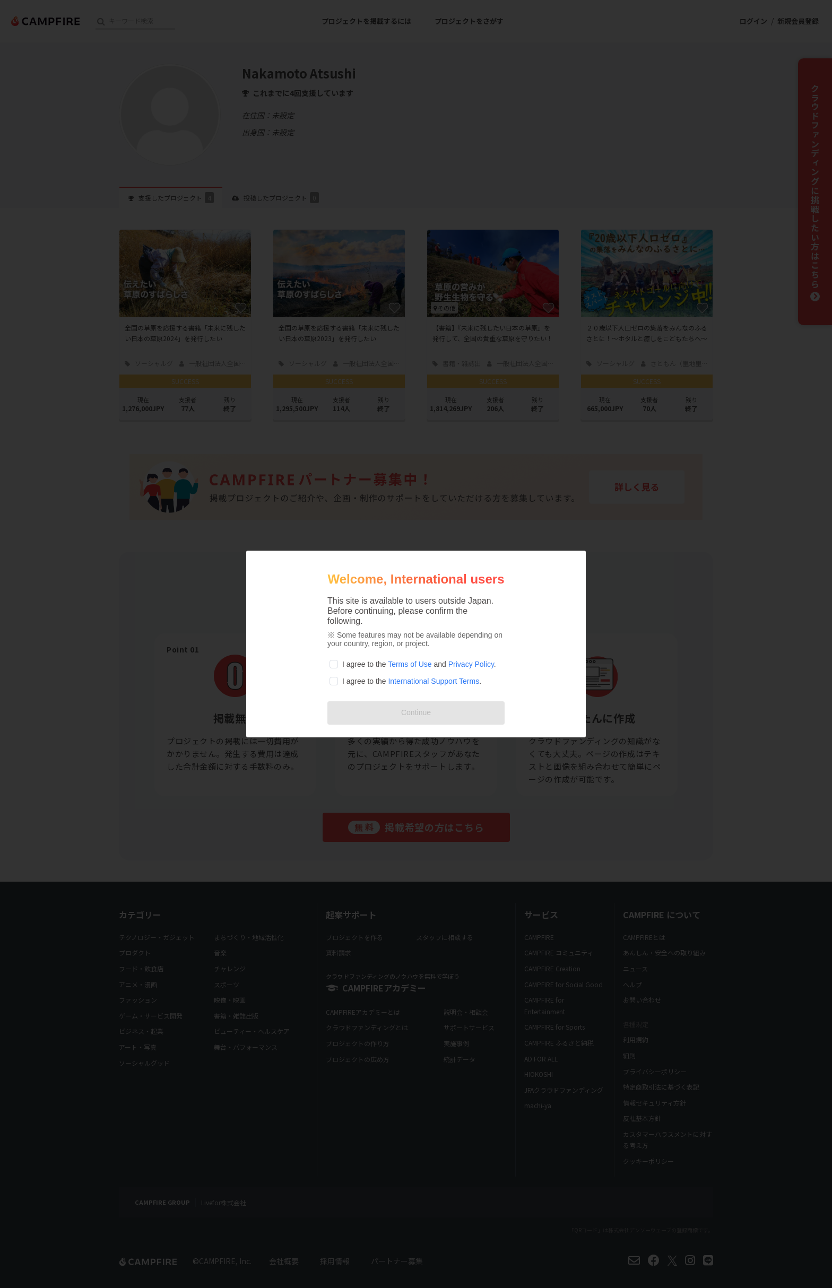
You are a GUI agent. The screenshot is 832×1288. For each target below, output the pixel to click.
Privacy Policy (471, 664)
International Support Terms (433, 681)
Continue (416, 712)
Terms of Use (409, 664)
